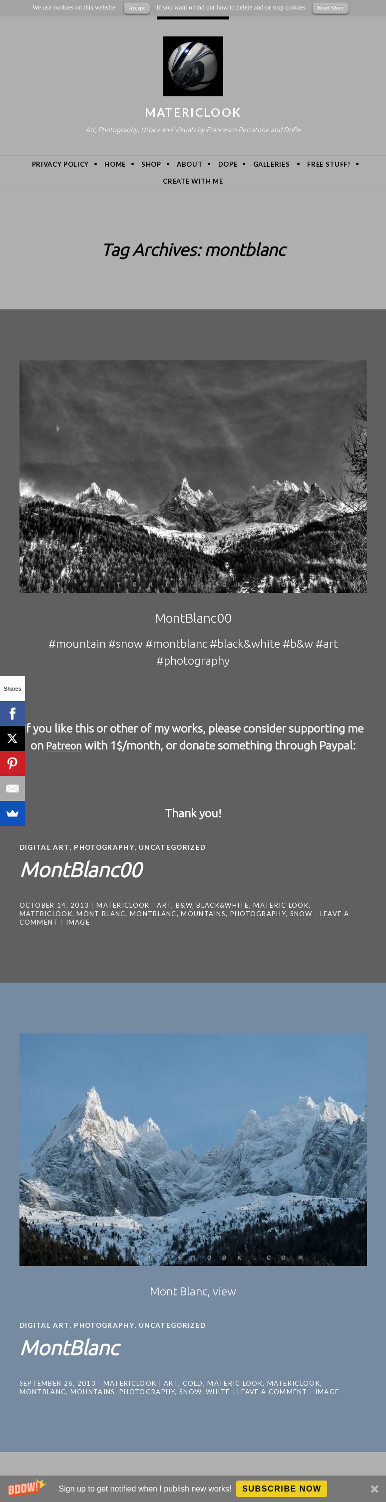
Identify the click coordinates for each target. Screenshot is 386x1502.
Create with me (193, 181)
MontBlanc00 (90, 867)
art (164, 905)
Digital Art (44, 847)
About (189, 164)
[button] (193, 1489)
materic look (281, 905)
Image (78, 922)
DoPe (228, 164)
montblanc (153, 913)
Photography (106, 847)
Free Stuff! (328, 164)
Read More (331, 7)
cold (193, 1382)
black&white (222, 905)
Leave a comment (272, 1391)
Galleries (271, 164)
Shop (151, 164)
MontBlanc (77, 1345)
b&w (184, 905)
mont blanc (100, 913)
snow (301, 913)
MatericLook (193, 112)
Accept (137, 7)
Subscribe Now (282, 1489)
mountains (203, 913)
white (218, 1391)
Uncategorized (177, 847)
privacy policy (60, 164)
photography (258, 913)
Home (115, 164)
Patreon (64, 745)
